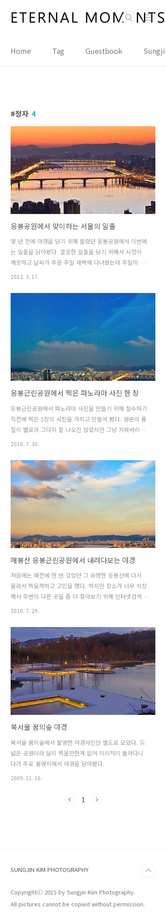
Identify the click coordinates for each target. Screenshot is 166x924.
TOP (148, 871)
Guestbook (103, 50)
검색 (128, 17)
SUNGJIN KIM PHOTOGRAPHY (50, 869)
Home (21, 50)
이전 (70, 799)
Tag (58, 50)
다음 (96, 799)
